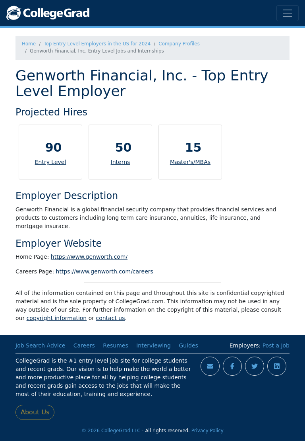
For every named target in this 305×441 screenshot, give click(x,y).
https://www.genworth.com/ (89, 257)
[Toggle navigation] (287, 13)
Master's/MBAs (190, 162)
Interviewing (153, 345)
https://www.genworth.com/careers (104, 271)
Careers (84, 345)
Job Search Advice (40, 345)
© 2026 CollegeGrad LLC (110, 430)
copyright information (57, 318)
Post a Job (276, 345)
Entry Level (50, 162)
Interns (120, 162)
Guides (188, 345)
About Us (35, 412)
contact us (110, 318)
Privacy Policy (207, 430)
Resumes (115, 345)
